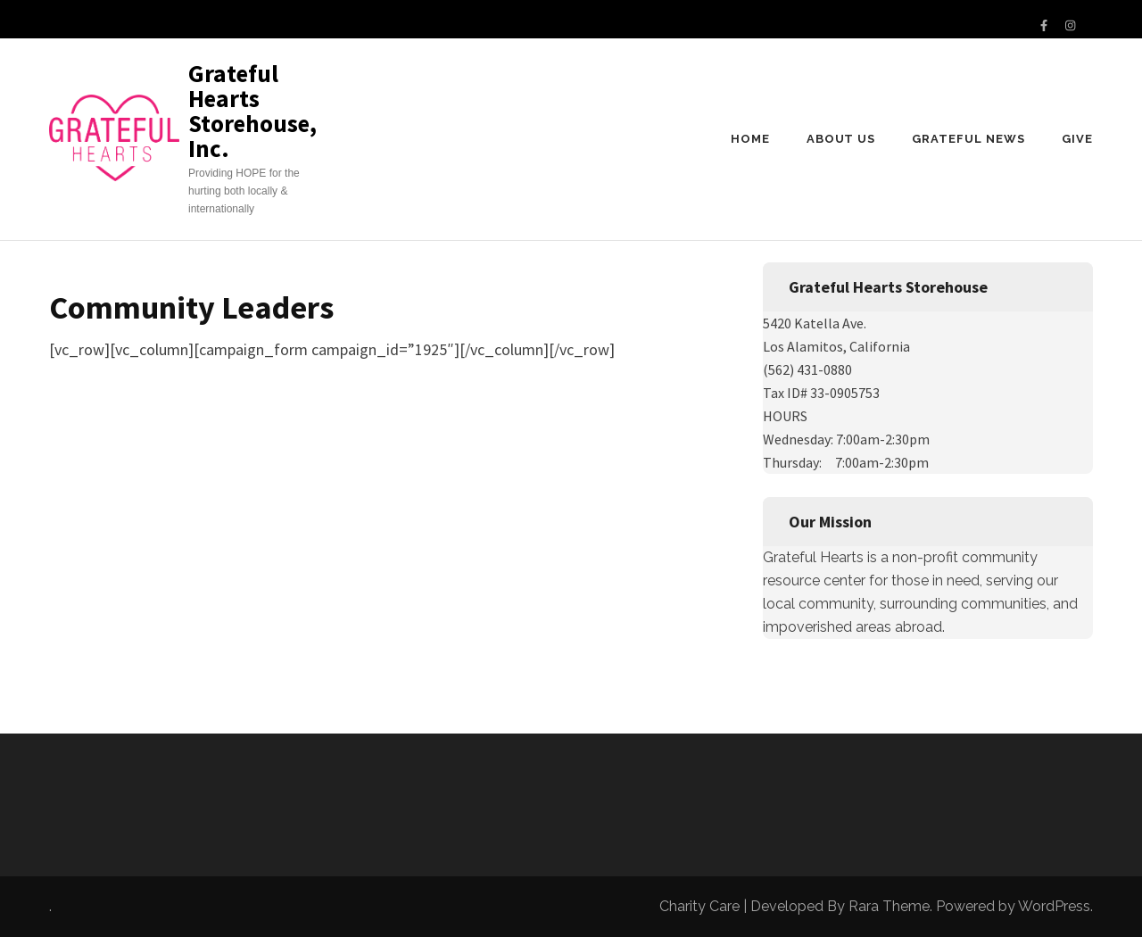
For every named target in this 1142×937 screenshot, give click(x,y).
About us (841, 138)
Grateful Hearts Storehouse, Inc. (252, 110)
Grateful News (968, 138)
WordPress (1054, 906)
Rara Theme (889, 906)
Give (1077, 138)
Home (750, 138)
